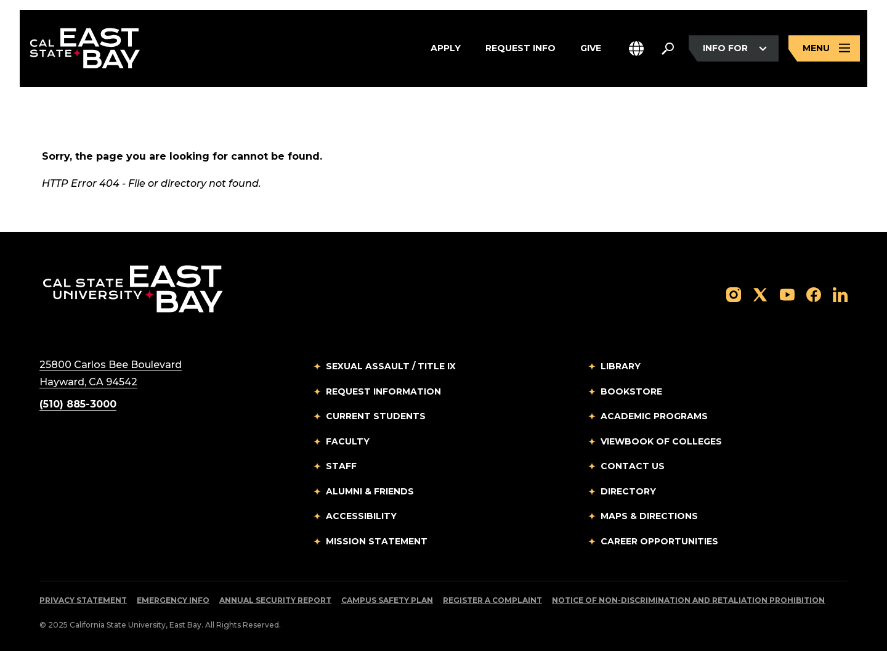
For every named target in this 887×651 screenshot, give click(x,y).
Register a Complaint (492, 600)
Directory (628, 491)
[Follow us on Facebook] (813, 294)
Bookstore (631, 391)
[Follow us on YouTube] (787, 294)
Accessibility (361, 516)
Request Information (383, 391)
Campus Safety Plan (387, 600)
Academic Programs (654, 416)
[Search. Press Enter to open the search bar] (668, 48)
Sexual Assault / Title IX (391, 366)
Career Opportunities (659, 541)
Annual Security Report (275, 600)
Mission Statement (376, 541)
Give (590, 48)
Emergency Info (173, 600)
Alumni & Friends (370, 491)
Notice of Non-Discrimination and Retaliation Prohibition (688, 600)
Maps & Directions (649, 516)
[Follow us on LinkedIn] (840, 294)
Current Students (376, 416)
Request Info (520, 48)
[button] (636, 48)
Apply (446, 48)
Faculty (348, 441)
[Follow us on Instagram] (733, 294)
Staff (341, 466)
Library (621, 366)
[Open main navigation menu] (824, 48)
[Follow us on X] (760, 294)
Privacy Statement (83, 600)
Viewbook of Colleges (661, 441)
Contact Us (633, 466)
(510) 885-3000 (77, 404)
